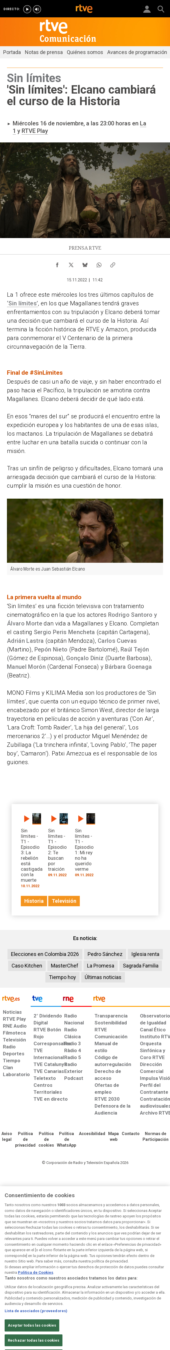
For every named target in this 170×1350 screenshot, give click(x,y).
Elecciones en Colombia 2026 (45, 954)
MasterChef (64, 966)
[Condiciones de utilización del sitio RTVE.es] (6, 1137)
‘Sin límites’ (22, 303)
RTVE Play (35, 130)
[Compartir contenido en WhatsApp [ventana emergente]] (99, 263)
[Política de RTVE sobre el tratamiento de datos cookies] (46, 1139)
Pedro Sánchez (105, 954)
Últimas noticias (103, 977)
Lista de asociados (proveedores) (36, 1319)
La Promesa (100, 966)
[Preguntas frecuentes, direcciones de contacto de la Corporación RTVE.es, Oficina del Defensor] (131, 1134)
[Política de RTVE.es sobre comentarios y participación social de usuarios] (156, 1137)
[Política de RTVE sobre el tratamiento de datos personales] (25, 1139)
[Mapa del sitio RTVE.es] (113, 1137)
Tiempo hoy (62, 977)
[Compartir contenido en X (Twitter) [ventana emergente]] (71, 263)
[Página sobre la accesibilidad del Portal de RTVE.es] (92, 1134)
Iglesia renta (145, 954)
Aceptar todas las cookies (32, 1334)
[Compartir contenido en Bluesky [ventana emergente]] (85, 263)
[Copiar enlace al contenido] (113, 263)
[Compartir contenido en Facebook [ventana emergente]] (57, 263)
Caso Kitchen (27, 966)
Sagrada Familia (140, 966)
